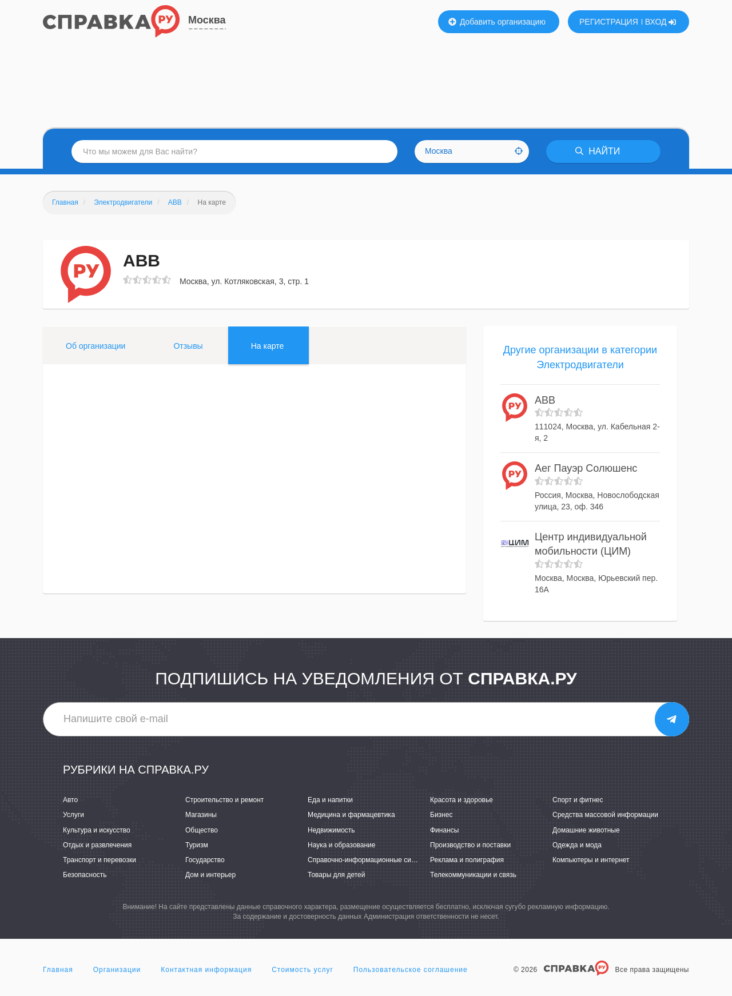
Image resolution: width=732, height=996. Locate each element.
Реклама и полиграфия (467, 860)
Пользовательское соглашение (410, 970)
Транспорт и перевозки (99, 860)
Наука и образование (341, 845)
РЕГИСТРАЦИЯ (608, 21)
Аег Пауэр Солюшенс (586, 468)
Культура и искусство (96, 830)
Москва (207, 20)
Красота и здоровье (461, 800)
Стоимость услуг (302, 970)
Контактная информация (206, 970)
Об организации (95, 345)
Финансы (444, 830)
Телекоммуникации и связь (473, 875)
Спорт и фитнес (577, 800)
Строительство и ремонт (224, 800)
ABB (545, 400)
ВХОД (661, 21)
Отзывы (187, 345)
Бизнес (441, 815)
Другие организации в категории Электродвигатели (580, 357)
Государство (205, 860)
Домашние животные (586, 830)
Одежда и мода (577, 845)
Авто (70, 800)
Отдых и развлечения (97, 845)
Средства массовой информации (605, 815)
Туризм (196, 845)
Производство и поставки (470, 845)
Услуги (73, 815)
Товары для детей (336, 875)
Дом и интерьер (210, 875)
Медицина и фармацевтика (351, 815)
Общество (201, 830)
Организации (117, 970)
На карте (267, 345)
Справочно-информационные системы (369, 860)
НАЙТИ (597, 151)
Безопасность (85, 875)
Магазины (201, 815)
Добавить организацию (497, 21)
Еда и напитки (330, 800)
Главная (58, 970)
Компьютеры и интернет (591, 860)
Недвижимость (331, 830)
